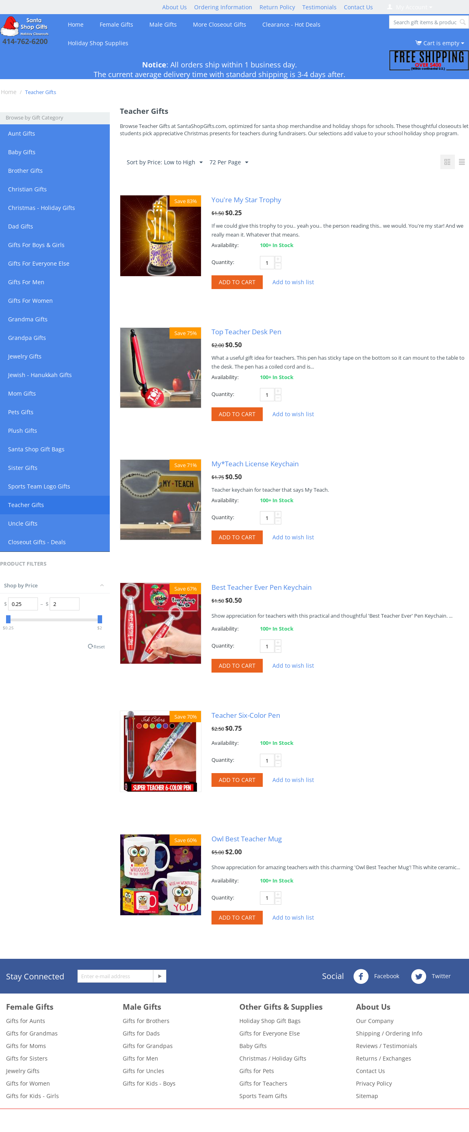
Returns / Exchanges (383, 1058)
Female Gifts (116, 24)
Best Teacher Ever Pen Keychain (261, 587)
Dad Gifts (20, 226)
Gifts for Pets (256, 1071)
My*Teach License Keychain (255, 463)
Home (76, 24)
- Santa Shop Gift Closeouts (284, 1118)
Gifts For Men (26, 282)
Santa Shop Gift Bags (36, 449)
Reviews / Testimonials (386, 1046)
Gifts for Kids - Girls (32, 1096)
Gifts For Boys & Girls (36, 245)
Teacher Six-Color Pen (245, 715)
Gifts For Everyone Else (38, 263)
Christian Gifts (27, 189)
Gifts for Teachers (263, 1083)
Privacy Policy (374, 1083)
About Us (174, 7)
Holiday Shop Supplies (98, 43)
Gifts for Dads (141, 1033)
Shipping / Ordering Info (389, 1033)
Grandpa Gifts (27, 338)
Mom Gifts (22, 393)
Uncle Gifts (23, 523)
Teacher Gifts (26, 505)
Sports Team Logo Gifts (39, 486)
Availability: (225, 245)
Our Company (375, 1021)
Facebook (376, 976)
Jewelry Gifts (25, 356)
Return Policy (277, 7)
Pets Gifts (21, 412)
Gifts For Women (30, 300)
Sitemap (367, 1096)
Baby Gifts (22, 152)
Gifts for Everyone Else (269, 1033)
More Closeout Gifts (219, 24)
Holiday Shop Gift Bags (270, 1021)
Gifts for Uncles (143, 1071)
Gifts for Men (140, 1058)
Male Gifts (163, 24)
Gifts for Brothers (146, 1021)
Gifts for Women (28, 1083)
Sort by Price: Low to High (165, 162)
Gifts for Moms (26, 1046)
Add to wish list (293, 282)
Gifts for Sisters (27, 1058)
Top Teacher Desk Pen (246, 331)
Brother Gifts (25, 170)
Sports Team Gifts (263, 1096)
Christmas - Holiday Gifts (41, 208)
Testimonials (319, 7)
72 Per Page (228, 162)
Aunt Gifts (21, 133)
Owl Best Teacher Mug (246, 838)
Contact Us (358, 7)
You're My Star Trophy (246, 199)
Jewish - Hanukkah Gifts (40, 375)
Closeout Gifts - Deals (37, 542)
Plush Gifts (22, 430)
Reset (99, 647)
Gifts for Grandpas (148, 1046)
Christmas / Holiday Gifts (272, 1058)
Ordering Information (223, 7)
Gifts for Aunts (25, 1021)
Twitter (431, 976)
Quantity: (222, 262)
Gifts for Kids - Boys (149, 1083)
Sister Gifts (23, 468)
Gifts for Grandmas (32, 1033)
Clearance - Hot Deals (291, 24)
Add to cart (237, 282)
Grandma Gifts (28, 319)
